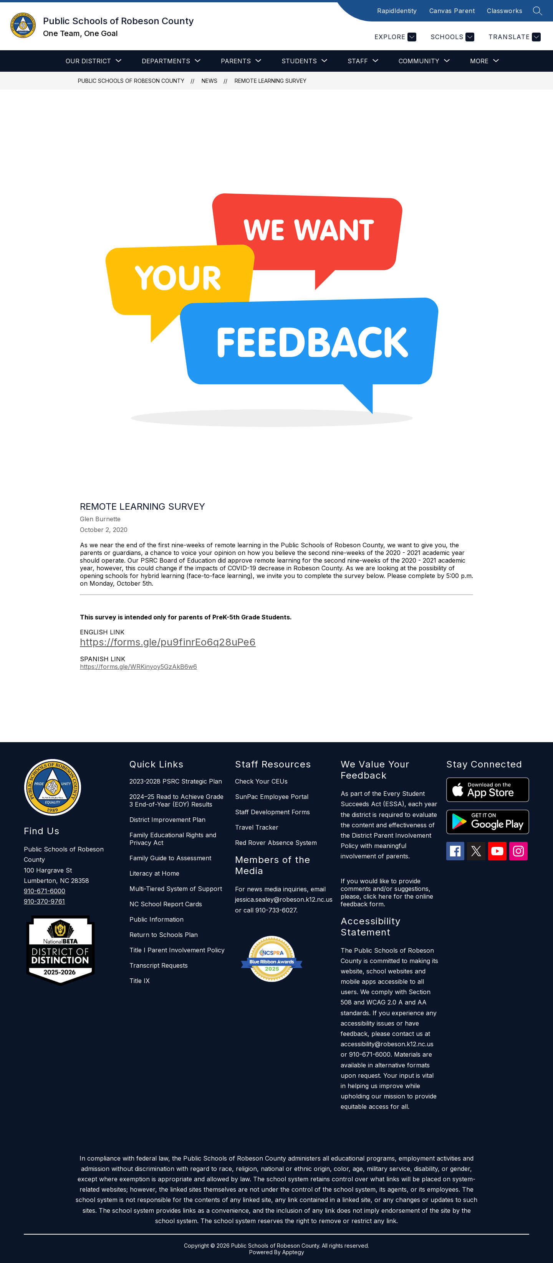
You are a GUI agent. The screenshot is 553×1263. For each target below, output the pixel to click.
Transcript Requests (158, 965)
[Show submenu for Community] (419, 61)
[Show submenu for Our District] (88, 61)
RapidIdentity (397, 11)
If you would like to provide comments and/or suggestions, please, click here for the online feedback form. (387, 892)
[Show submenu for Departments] (166, 61)
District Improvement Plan (167, 819)
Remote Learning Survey (270, 80)
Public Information (156, 919)
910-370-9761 (44, 901)
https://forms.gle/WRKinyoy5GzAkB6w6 (138, 666)
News (209, 80)
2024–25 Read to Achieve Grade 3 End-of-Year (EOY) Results (176, 800)
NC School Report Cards (165, 904)
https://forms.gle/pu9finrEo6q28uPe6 (168, 642)
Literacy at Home (154, 873)
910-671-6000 (44, 891)
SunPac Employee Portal (271, 796)
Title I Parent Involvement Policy (177, 950)
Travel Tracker (256, 827)
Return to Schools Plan (163, 935)
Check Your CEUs (261, 781)
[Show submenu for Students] (299, 61)
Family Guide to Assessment (170, 858)
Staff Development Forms (272, 812)
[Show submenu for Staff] (358, 61)
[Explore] (394, 37)
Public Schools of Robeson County (131, 80)
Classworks (504, 11)
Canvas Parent (452, 11)
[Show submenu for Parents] (236, 61)
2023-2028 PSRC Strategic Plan (175, 781)
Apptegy (293, 1252)
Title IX (139, 981)
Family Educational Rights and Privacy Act (172, 838)
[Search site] (537, 10)
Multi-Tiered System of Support (175, 888)
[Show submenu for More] (479, 61)
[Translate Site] (514, 37)
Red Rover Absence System (276, 842)
